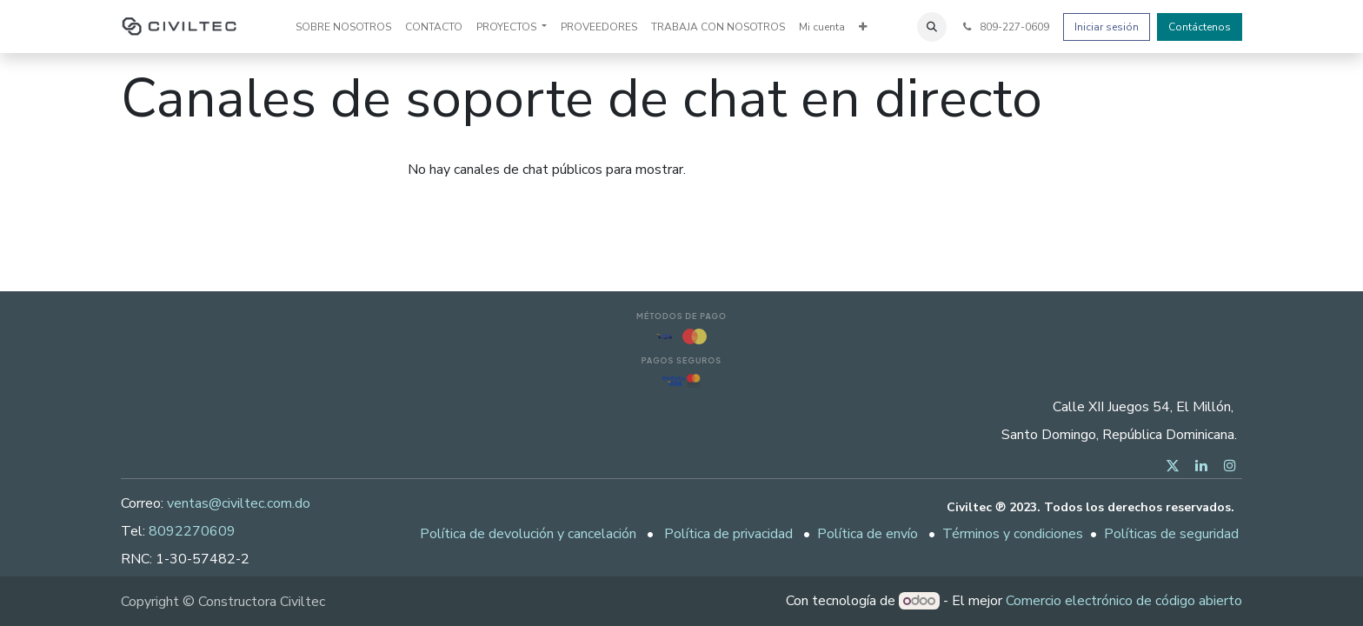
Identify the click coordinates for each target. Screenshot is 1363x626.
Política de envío (867, 533)
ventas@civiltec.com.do (238, 503)
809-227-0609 (1005, 27)
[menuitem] (343, 27)
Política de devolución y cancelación (528, 533)
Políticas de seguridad (1171, 533)
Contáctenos (1199, 27)
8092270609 (192, 531)
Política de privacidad (728, 533)
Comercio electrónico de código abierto (1124, 600)
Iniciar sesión (1106, 27)
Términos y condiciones (1012, 533)
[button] (932, 27)
